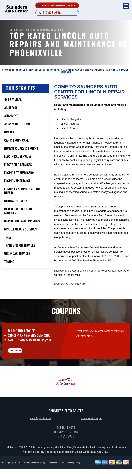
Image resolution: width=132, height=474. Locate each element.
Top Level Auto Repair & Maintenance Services (64, 69)
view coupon (24, 365)
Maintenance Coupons (91, 436)
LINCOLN (66, 72)
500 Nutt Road (33, 30)
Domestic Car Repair (69, 283)
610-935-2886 (52, 12)
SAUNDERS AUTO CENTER (17, 69)
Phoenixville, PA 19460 (52, 30)
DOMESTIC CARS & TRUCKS (112, 69)
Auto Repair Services (40, 436)
